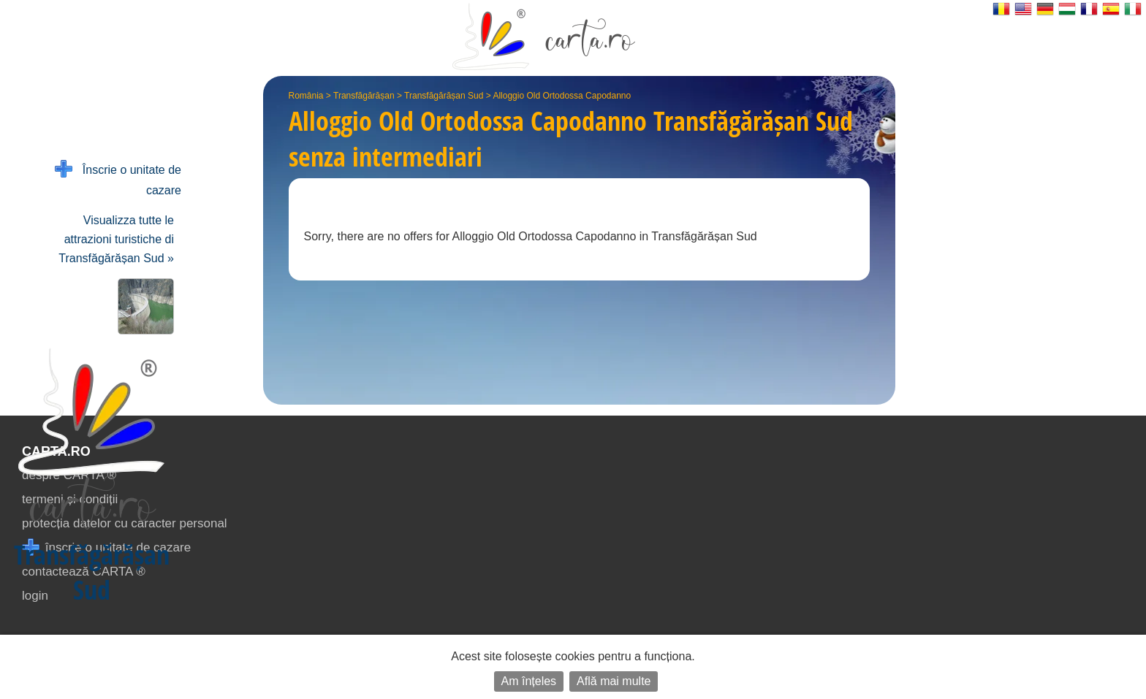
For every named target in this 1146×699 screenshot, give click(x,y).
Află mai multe (613, 681)
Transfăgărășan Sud (443, 96)
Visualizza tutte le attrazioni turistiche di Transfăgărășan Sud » (116, 239)
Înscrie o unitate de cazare (118, 178)
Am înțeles (529, 681)
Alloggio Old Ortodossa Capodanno (562, 96)
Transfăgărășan (364, 96)
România (306, 96)
